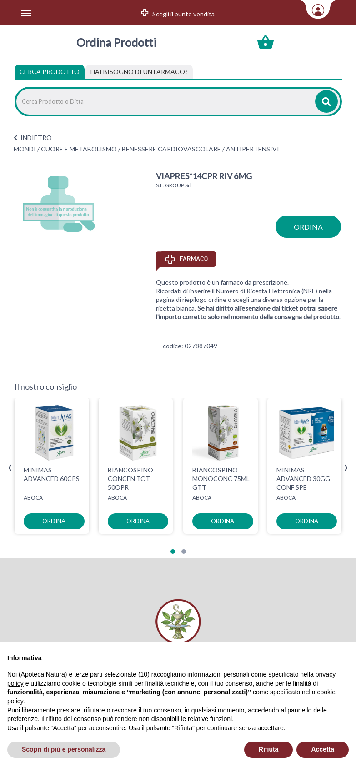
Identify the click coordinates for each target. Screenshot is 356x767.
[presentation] (10, 468)
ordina (308, 226)
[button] (172, 551)
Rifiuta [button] (269, 749)
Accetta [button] (322, 749)
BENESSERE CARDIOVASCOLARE (171, 149)
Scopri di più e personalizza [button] (63, 749)
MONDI (25, 149)
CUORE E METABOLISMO (79, 149)
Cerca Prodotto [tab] (50, 71)
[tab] (139, 72)
